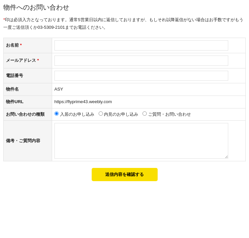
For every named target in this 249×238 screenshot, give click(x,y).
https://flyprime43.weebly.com (83, 101)
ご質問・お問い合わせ (169, 114)
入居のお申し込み (77, 114)
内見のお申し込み (121, 114)
